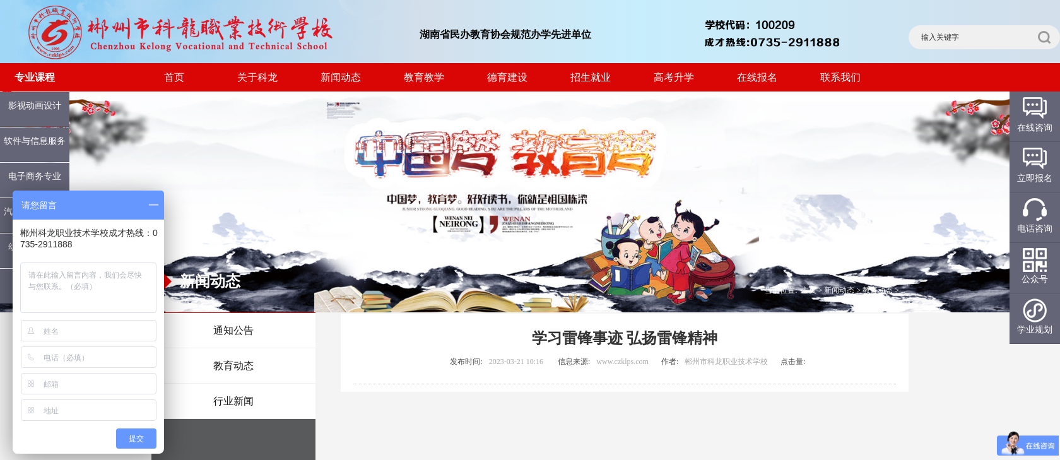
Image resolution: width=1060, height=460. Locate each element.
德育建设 (507, 77)
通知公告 (233, 330)
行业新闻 (233, 401)
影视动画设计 (34, 105)
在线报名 (757, 77)
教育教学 (424, 77)
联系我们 (840, 77)
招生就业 (590, 77)
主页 (808, 290)
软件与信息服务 (35, 141)
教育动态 (233, 365)
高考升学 (674, 77)
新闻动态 (341, 77)
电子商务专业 (34, 176)
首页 (174, 77)
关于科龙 (257, 77)
